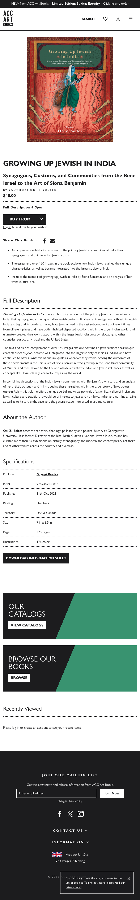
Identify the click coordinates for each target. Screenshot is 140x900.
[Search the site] (88, 19)
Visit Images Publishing (70, 861)
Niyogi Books (47, 474)
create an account (36, 728)
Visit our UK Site (77, 855)
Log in (7, 227)
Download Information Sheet (36, 558)
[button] (105, 19)
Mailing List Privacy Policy (70, 801)
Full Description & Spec (23, 207)
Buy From (20, 219)
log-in (15, 728)
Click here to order (116, 3)
